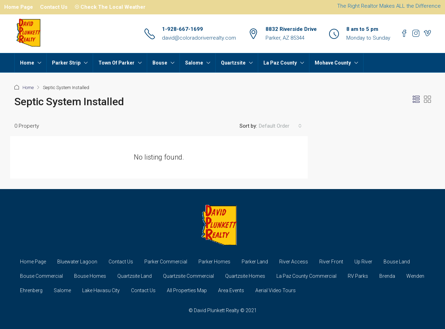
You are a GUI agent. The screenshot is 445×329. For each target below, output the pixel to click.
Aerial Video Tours (275, 290)
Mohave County (333, 63)
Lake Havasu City (101, 290)
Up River (363, 261)
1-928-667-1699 (182, 29)
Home (27, 63)
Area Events (231, 290)
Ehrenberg (31, 290)
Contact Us (53, 7)
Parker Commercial (165, 261)
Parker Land (255, 261)
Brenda (387, 276)
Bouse (159, 63)
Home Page (18, 7)
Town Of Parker (116, 63)
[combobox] (280, 126)
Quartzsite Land (134, 276)
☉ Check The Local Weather (109, 7)
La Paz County (280, 63)
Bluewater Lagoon (77, 261)
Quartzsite (233, 63)
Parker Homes (214, 261)
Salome (194, 63)
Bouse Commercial (41, 276)
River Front (331, 261)
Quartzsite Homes (245, 276)
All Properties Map (187, 290)
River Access (293, 261)
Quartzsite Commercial (188, 276)
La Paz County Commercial (306, 276)
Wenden (415, 276)
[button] (416, 99)
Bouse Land (397, 261)
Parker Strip (66, 63)
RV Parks (358, 276)
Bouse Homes (90, 276)
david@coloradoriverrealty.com (199, 38)
